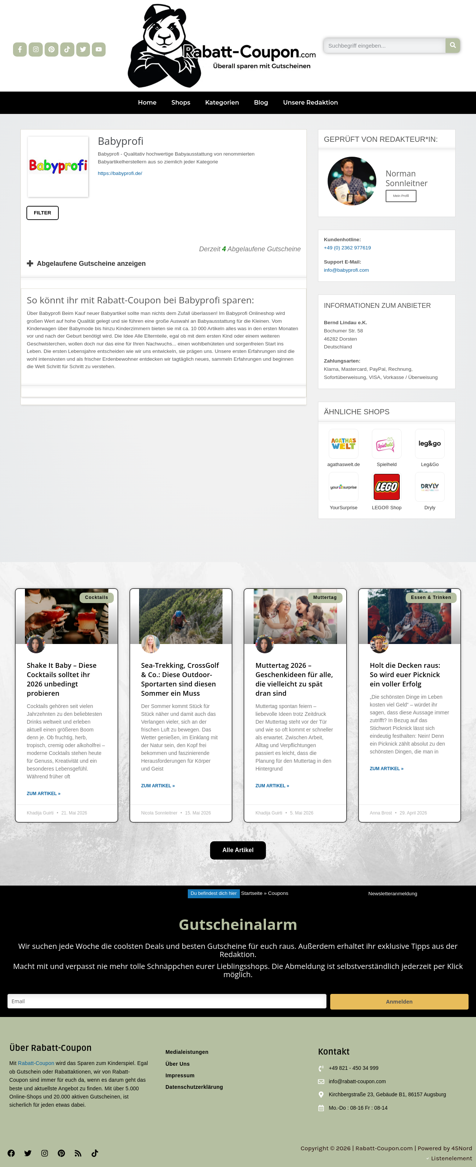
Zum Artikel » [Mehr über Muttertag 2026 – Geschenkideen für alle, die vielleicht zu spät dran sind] (272, 785)
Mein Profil (401, 196)
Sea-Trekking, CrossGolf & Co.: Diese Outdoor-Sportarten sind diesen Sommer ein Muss (180, 679)
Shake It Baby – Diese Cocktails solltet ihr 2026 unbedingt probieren (62, 679)
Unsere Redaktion (310, 102)
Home (147, 102)
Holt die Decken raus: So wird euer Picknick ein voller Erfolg (405, 674)
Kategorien (222, 102)
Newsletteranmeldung (393, 893)
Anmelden (399, 1001)
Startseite (251, 893)
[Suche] (453, 45)
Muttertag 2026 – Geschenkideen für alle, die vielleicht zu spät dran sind (294, 679)
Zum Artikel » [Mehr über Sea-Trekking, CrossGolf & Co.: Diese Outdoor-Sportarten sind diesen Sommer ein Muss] (158, 785)
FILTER (42, 213)
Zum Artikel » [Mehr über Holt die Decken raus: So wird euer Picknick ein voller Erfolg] (387, 768)
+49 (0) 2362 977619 (347, 248)
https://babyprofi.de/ (120, 173)
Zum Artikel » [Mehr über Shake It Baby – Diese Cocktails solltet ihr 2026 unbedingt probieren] (44, 793)
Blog (261, 102)
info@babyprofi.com (346, 270)
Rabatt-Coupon (36, 1063)
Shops (180, 102)
